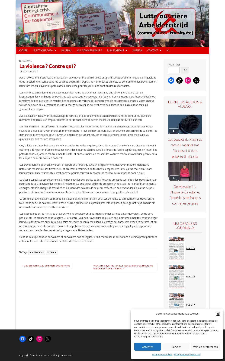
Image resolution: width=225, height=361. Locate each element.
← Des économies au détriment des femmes (45, 265)
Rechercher (174, 64)
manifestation (37, 252)
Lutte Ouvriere (44, 355)
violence (51, 252)
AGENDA (137, 50)
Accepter (147, 347)
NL (168, 50)
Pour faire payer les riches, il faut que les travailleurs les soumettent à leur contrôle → (123, 267)
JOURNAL (66, 50)
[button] (218, 313)
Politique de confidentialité (187, 354)
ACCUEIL (23, 50)
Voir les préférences (205, 347)
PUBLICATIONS (115, 50)
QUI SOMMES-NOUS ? (89, 50)
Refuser (176, 347)
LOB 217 (190, 304)
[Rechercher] (185, 70)
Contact (152, 50)
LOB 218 (190, 276)
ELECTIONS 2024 (43, 50)
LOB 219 (190, 248)
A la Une (27, 60)
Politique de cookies (162, 354)
